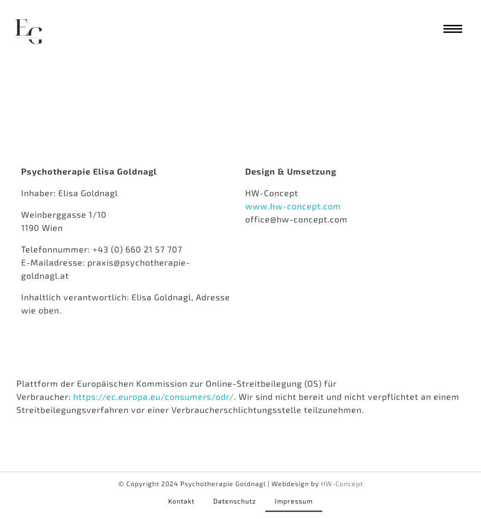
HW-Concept (342, 484)
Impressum (294, 501)
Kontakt (181, 501)
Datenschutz (234, 501)
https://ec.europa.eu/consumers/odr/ (153, 396)
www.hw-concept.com (293, 206)
